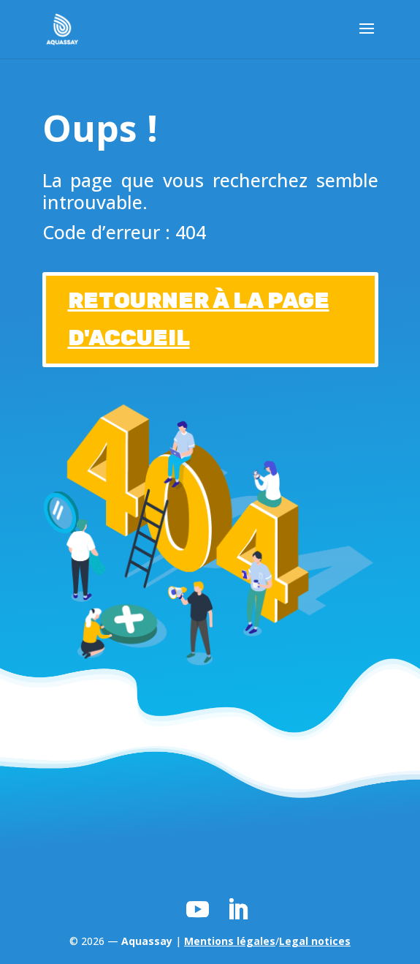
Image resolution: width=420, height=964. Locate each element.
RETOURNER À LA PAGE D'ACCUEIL (198, 319)
